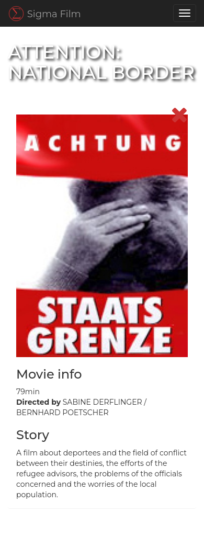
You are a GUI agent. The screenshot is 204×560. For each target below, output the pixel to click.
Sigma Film (44, 13)
